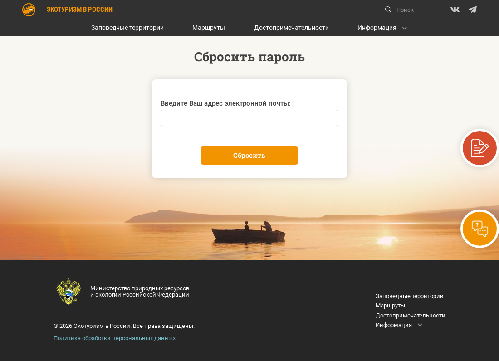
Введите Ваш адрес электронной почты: (226, 103)
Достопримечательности (291, 27)
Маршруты (208, 27)
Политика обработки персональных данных (115, 338)
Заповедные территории (127, 27)
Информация (376, 27)
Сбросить (249, 155)
